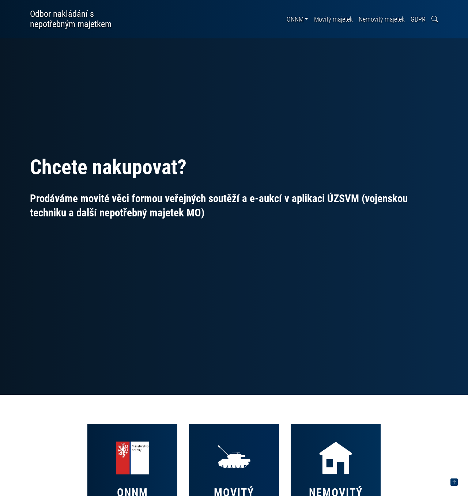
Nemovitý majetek (382, 19)
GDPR (418, 19)
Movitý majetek (333, 19)
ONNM (295, 19)
